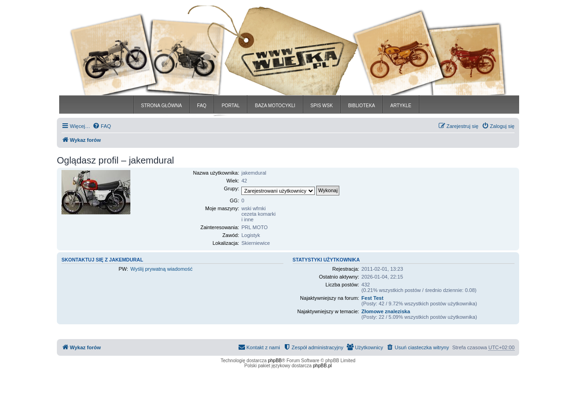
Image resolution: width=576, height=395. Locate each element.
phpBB (275, 360)
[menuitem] (101, 126)
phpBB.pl (322, 365)
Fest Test (372, 298)
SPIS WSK (322, 105)
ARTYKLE (400, 105)
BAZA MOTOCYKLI (275, 105)
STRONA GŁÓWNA (161, 105)
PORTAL (230, 105)
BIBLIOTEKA (361, 105)
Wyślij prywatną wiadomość (161, 269)
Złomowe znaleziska (386, 311)
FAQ (201, 105)
